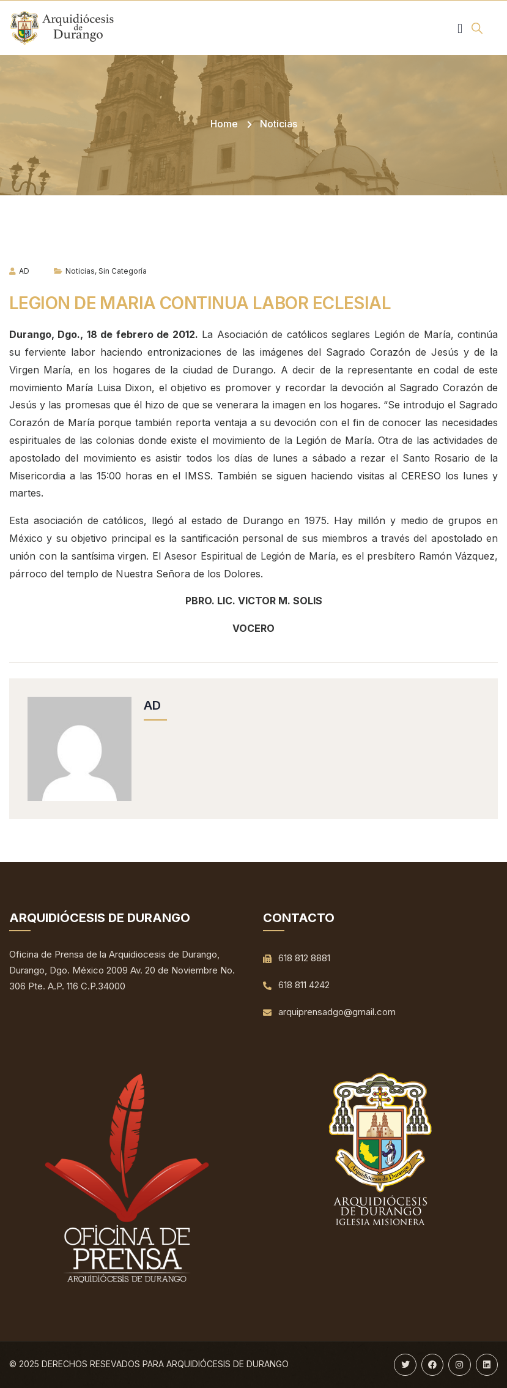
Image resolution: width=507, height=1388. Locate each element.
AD (19, 271)
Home (224, 124)
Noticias (278, 124)
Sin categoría (122, 271)
